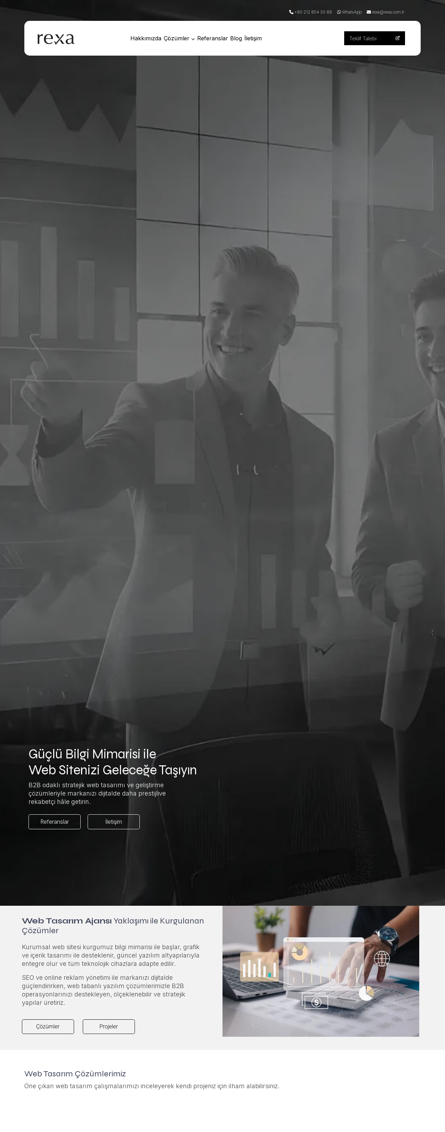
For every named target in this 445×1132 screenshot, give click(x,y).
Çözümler (185, 38)
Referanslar (223, 38)
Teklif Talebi (374, 38)
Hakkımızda (147, 38)
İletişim (273, 38)
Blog (252, 38)
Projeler (108, 1026)
